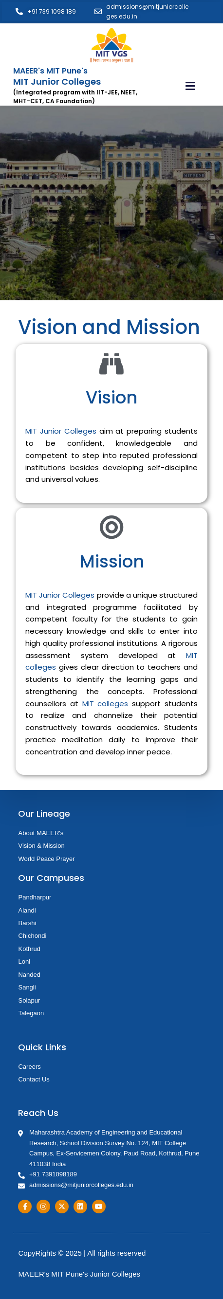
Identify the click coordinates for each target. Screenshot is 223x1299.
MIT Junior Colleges (60, 431)
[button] (190, 86)
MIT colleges (105, 703)
